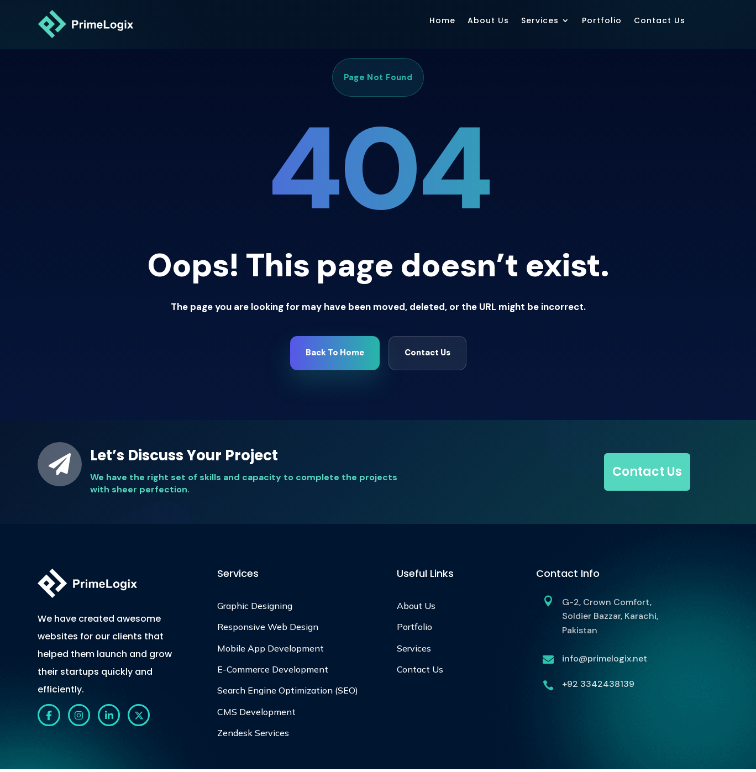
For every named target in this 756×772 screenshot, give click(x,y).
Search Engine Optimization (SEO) (287, 692)
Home (442, 20)
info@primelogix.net (604, 660)
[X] (146, 718)
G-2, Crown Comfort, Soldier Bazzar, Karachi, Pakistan (610, 618)
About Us (488, 20)
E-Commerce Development (272, 671)
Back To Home (335, 354)
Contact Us (659, 20)
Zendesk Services (253, 735)
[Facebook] (50, 718)
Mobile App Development (270, 650)
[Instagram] (82, 718)
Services (540, 20)
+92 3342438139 (598, 686)
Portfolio (602, 20)
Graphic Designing (254, 607)
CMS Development (256, 714)
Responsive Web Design (267, 628)
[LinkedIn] (114, 718)
